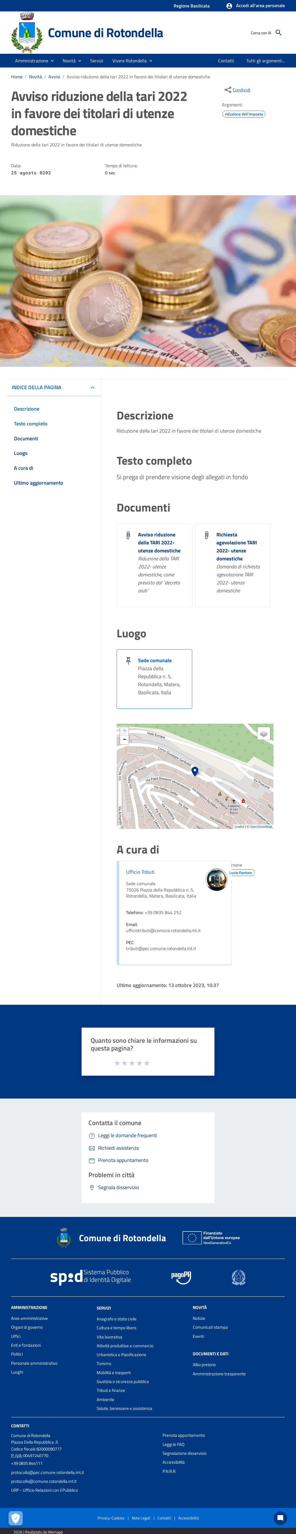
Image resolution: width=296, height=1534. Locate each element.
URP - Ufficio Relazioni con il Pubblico (44, 1490)
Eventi (198, 1336)
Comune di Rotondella (105, 32)
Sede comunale (155, 660)
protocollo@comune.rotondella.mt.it (43, 1481)
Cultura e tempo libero (116, 1327)
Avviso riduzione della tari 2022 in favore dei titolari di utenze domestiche (138, 76)
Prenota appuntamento (184, 1435)
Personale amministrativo (34, 1363)
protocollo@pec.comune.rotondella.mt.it (47, 1472)
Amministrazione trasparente (219, 1373)
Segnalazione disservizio (184, 1453)
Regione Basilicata (192, 5)
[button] (255, 6)
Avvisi (54, 76)
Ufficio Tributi (140, 872)
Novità (35, 76)
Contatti (20, 1425)
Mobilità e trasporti (114, 1372)
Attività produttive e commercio (125, 1345)
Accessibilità (174, 1462)
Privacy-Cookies (111, 1518)
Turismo (104, 1363)
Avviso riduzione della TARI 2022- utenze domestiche (159, 542)
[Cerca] (278, 32)
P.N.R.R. (169, 1471)
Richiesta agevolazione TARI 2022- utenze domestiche (236, 546)
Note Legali (141, 1518)
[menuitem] (226, 60)
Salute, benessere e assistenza (124, 1408)
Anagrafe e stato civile (117, 1319)
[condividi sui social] (237, 89)
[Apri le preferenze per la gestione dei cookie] (16, 1518)
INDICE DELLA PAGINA (36, 387)
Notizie (199, 1318)
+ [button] (124, 731)
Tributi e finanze (111, 1390)
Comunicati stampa (210, 1327)
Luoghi (17, 1372)
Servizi (104, 1308)
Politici (17, 1354)
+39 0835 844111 (26, 1463)
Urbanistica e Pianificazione (121, 1354)
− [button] (124, 740)
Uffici (16, 1336)
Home (17, 76)
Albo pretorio (204, 1364)
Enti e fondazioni (26, 1345)
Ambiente (105, 1399)
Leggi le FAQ (174, 1444)
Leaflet (239, 826)
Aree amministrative (29, 1318)
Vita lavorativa (109, 1337)
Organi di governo (27, 1327)
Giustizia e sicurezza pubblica (123, 1381)
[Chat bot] (280, 1518)
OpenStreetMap (261, 826)
